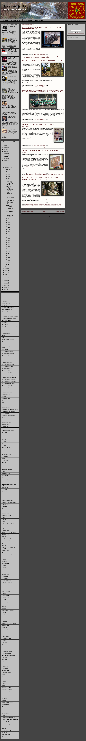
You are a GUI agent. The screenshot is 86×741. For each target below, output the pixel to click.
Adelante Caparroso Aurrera (8, 307)
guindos (32, 205)
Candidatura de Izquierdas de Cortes (10, 409)
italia (31, 57)
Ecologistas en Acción (6, 441)
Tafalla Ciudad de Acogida (7, 702)
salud (52, 174)
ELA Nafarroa (5, 462)
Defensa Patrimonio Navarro (8, 430)
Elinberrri (4, 464)
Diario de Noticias (6, 434)
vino (58, 147)
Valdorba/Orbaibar (6, 721)
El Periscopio (5, 456)
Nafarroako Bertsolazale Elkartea (9, 623)
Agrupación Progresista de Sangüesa (10, 316)
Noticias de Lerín (5, 636)
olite (38, 86)
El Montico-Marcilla (6, 447)
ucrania (41, 57)
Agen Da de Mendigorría (7, 309)
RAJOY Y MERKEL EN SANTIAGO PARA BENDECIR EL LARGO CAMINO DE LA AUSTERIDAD (40, 178)
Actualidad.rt (4, 305)
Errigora (4, 471)
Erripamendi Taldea (6, 473)
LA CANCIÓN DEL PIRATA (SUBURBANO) (13, 58)
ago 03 (7, 260)
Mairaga (4, 606)
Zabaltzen (4, 728)
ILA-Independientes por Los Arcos (9, 532)
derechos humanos (35, 174)
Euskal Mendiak (5, 475)
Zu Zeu (3, 736)
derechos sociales (46, 204)
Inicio (44, 211)
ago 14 (7, 240)
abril (6, 272)
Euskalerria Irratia (6, 477)
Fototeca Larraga (5, 493)
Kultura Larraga (5, 563)
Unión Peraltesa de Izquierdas (8, 717)
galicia (55, 204)
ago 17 (7, 235)
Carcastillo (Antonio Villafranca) (8, 411)
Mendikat (4, 612)
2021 (5, 147)
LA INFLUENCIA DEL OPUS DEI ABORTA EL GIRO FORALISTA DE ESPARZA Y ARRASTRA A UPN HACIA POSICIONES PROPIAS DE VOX (10, 105)
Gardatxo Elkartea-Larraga (7, 500)
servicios (55, 174)
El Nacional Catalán (6, 449)
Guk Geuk (4, 519)
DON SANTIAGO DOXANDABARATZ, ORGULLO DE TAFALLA (12, 28)
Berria (3, 400)
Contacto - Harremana (39, 20)
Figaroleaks (4, 491)
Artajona (4, 341)
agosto (6, 169)
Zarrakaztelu (4, 732)
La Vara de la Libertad (6, 580)
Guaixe (3, 517)
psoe (38, 57)
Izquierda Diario (5, 550)
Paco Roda (4, 642)
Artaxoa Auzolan (5, 343)
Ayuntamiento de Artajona (7, 351)
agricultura (28, 147)
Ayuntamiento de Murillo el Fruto (9, 381)
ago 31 (7, 171)
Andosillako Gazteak (6, 333)
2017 (5, 155)
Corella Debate (5, 426)
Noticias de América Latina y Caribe (9, 634)
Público (3, 674)
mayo (6, 270)
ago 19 (7, 231)
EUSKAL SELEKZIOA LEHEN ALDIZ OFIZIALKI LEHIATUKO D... (10, 195)
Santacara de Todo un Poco (8, 691)
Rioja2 (3, 685)
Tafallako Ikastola (5, 704)
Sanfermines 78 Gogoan (7, 689)
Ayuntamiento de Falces (7, 360)
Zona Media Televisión (6, 734)
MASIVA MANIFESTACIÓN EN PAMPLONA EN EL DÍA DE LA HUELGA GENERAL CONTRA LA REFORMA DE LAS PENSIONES (10, 91)
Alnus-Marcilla (5, 324)
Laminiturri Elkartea (6, 595)
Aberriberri (4, 301)
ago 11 (7, 246)
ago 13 (7, 242)
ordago (40, 86)
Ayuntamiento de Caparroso (8, 355)
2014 (5, 160)
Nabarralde (4, 621)
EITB (3, 443)
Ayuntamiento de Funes (7, 362)
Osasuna (4, 640)
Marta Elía (4, 608)
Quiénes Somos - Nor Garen (16, 20)
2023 (5, 143)
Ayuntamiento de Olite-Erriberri (8, 383)
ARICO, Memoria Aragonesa (8, 339)
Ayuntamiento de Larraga (7, 366)
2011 (5, 283)
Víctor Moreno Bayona (6, 724)
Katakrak (4, 559)
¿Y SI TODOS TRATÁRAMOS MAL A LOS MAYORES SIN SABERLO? (9, 208)
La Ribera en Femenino (7, 574)
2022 (5, 145)
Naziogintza (4, 631)
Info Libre (4, 536)
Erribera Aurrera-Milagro (7, 469)
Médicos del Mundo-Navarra (8, 610)
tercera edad (60, 174)
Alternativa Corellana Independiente (9, 326)
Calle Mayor (4, 402)
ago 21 (7, 227)
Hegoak (3, 528)
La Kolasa (4, 567)
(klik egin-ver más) (55, 50)
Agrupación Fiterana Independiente (9, 311)
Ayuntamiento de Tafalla (7, 392)
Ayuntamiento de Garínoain (8, 364)
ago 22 (7, 226)
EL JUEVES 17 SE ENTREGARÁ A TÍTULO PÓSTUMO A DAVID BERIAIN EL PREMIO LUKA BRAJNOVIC (13, 79)
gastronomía (41, 147)
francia (55, 56)
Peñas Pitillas (5, 659)
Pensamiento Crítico (6, 653)
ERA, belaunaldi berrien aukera (8, 467)
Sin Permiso (4, 696)
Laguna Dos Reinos (6, 591)
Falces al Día (5, 487)
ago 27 (7, 178)
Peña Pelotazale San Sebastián (8, 655)
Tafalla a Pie (4, 700)
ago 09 (7, 249)
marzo (6, 274)
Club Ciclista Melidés (6, 417)
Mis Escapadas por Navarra (8, 617)
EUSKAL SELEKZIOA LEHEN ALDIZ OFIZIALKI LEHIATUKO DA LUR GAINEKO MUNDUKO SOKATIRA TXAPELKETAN (42, 91)
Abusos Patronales (6, 303)
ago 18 (7, 233)
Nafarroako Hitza (5, 625)
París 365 (4, 649)
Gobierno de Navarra (6, 515)
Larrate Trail (4, 599)
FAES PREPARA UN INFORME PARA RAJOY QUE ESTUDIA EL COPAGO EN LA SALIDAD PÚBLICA (12, 40)
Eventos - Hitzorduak (28, 20)
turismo (43, 86)
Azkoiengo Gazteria (6, 394)
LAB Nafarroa (5, 589)
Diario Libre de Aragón (6, 437)
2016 (5, 156)
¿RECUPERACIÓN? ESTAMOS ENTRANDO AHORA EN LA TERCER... (10, 182)
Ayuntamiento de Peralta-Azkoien (9, 385)
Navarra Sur (4, 627)
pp (60, 205)
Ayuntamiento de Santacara (8, 390)
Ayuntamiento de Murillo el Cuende (9, 379)
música (50, 147)
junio (6, 268)
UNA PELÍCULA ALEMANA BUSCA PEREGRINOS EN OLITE (42, 61)
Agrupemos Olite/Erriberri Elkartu (9, 318)
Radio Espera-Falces (6, 679)
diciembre (7, 162)
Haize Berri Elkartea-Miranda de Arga (10, 523)
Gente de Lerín (5, 508)
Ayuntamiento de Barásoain (8, 353)
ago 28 (7, 176)
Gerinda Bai (5, 20)
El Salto (3, 458)
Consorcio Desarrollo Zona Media (9, 420)
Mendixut (4, 614)
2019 (5, 151)
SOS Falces (4, 698)
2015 (5, 158)
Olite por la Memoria (6, 638)
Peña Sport (4, 657)
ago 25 (7, 220)
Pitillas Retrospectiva (6, 661)
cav (27, 174)
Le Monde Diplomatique (7, 602)
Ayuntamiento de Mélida (7, 372)
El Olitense (4, 452)
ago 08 (7, 251)
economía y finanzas (47, 56)
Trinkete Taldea (5, 713)
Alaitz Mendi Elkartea (6, 320)
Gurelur (3, 521)
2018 (5, 153)
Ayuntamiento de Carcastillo (8, 357)
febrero (6, 276)
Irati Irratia (4, 545)
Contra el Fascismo (6, 424)
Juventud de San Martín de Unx (8, 554)
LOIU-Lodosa (5, 604)
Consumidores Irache (6, 422)
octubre (6, 165)
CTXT (3, 428)
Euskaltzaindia (5, 479)
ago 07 (7, 253)
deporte (27, 120)
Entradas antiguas (59, 211)
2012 (5, 282)
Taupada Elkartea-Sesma (7, 709)
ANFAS (3, 335)
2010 (5, 285)
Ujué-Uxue (4, 715)
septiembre (7, 167)
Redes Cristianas (5, 683)
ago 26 (7, 218)
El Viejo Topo (5, 460)
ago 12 (7, 244)
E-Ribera (4, 439)
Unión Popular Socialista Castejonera (10, 719)
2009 (5, 287)
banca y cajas (33, 56)
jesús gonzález (39, 205)
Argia (3, 337)
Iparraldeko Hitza (5, 543)
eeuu (53, 56)
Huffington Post (5, 530)
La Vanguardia (5, 578)
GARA (3, 496)
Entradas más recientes (27, 211)
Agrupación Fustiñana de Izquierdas (9, 314)
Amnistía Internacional (6, 331)
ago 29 (7, 174)
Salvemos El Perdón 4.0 (7, 687)
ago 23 (7, 224)
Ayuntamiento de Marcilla (7, 370)
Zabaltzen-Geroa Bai (6, 730)
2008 (5, 289)
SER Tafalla (4, 694)
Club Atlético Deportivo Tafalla (8, 415)
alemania (28, 56)
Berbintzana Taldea (6, 398)
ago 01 (7, 264)
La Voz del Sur (5, 587)
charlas (32, 147)
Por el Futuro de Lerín (6, 670)
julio (6, 266)
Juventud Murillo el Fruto (7, 557)
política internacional (55, 205)
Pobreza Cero (5, 668)
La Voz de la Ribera (6, 584)
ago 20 (7, 229)
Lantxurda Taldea (5, 597)
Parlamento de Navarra (7, 651)
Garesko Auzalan (5, 504)
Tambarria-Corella (6, 706)
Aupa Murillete (5, 349)
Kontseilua (4, 561)
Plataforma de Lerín (6, 664)
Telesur (3, 711)
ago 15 (7, 238)
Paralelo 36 (4, 646)
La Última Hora (5, 576)
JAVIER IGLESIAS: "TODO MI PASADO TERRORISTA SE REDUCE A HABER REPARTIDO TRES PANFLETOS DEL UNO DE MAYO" (9, 119)
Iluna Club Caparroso (6, 534)
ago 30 (7, 172)
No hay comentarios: (41, 54)
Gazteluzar (4, 506)
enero (6, 277)
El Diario (4, 445)
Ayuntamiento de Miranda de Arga (9, 377)
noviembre (7, 163)
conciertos (36, 147)
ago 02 (7, 262)
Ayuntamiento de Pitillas (7, 387)
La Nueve (4, 572)
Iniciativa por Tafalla (6, 540)
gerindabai (59, 56)
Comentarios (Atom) (46, 216)
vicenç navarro (46, 57)
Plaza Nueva (4, 666)
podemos (49, 205)
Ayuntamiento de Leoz (6, 368)
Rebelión (4, 681)
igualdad (49, 174)
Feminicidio (4, 489)
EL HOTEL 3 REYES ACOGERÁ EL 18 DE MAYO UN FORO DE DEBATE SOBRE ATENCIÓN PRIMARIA (12, 52)
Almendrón (4, 322)
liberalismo (35, 57)
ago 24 (7, 222)
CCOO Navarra (5, 413)
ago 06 (7, 255)
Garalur (3, 498)
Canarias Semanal (6, 407)
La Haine (4, 565)
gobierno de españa (26, 57)
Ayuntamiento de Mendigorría (8, 375)
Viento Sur (4, 726)
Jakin (3, 552)
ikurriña (38, 120)
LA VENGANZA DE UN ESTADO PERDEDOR (12, 67)
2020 (5, 149)
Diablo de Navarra (6, 432)
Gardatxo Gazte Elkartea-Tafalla (9, 502)
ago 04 (7, 259)
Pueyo (3, 676)
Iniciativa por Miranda (6, 538)
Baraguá (4, 396)
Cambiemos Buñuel (6, 405)
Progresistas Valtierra (6, 672)
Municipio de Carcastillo (7, 619)
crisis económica (39, 56)
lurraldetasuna (43, 120)
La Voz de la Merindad (6, 582)
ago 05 (7, 257)
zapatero (24, 207)
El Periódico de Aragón (7, 454)
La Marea (4, 569)
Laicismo (4, 593)
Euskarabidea (5, 482)
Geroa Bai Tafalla (5, 513)
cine (31, 86)
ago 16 (7, 237)
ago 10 (7, 248)
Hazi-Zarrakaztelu (6, 526)
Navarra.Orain (5, 629)
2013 (5, 280)
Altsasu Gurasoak (6, 328)
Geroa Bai (4, 511)
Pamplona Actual (5, 644)
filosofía (40, 174)
